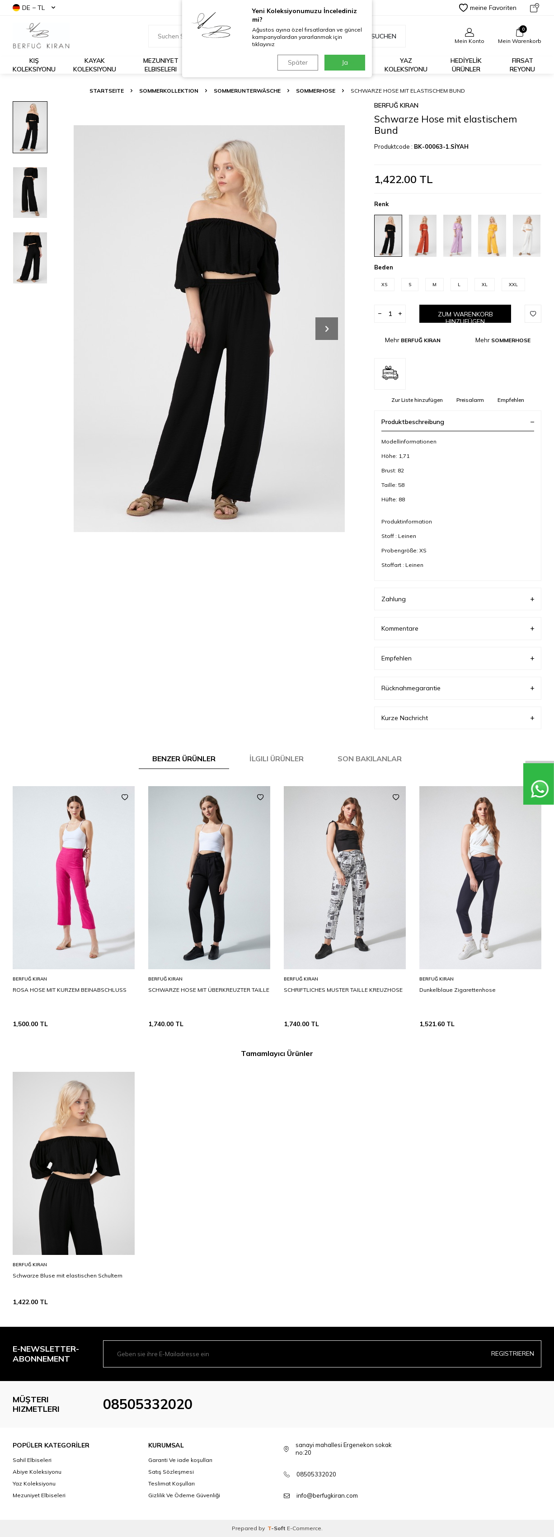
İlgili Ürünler (276, 758)
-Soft (277, 1528)
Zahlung (457, 599)
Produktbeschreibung (457, 422)
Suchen (379, 36)
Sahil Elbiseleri (32, 1460)
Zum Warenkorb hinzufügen (465, 316)
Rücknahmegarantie (457, 688)
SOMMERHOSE (315, 90)
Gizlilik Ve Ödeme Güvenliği (184, 1495)
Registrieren (512, 1353)
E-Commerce (304, 1528)
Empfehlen (511, 399)
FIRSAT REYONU (522, 65)
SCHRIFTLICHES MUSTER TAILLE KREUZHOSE (343, 989)
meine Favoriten (487, 7)
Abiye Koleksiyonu (37, 1471)
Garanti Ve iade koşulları (180, 1460)
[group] (209, 328)
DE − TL (34, 8)
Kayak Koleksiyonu (94, 65)
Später (297, 62)
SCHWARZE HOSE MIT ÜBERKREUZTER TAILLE (208, 989)
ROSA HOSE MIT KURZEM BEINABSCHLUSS (70, 989)
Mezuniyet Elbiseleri (160, 65)
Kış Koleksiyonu (34, 65)
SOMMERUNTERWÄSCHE (247, 90)
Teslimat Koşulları (171, 1483)
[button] (326, 328)
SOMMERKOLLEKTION (168, 90)
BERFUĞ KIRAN (396, 105)
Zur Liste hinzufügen (417, 399)
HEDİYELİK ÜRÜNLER (466, 65)
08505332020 (147, 1404)
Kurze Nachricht (457, 718)
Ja (345, 62)
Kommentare (457, 628)
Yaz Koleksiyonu (406, 65)
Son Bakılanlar (370, 758)
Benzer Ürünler (184, 758)
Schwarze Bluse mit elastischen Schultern (67, 1275)
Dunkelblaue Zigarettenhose (457, 989)
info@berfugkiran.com (327, 1495)
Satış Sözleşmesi (171, 1471)
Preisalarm (470, 399)
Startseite (106, 90)
